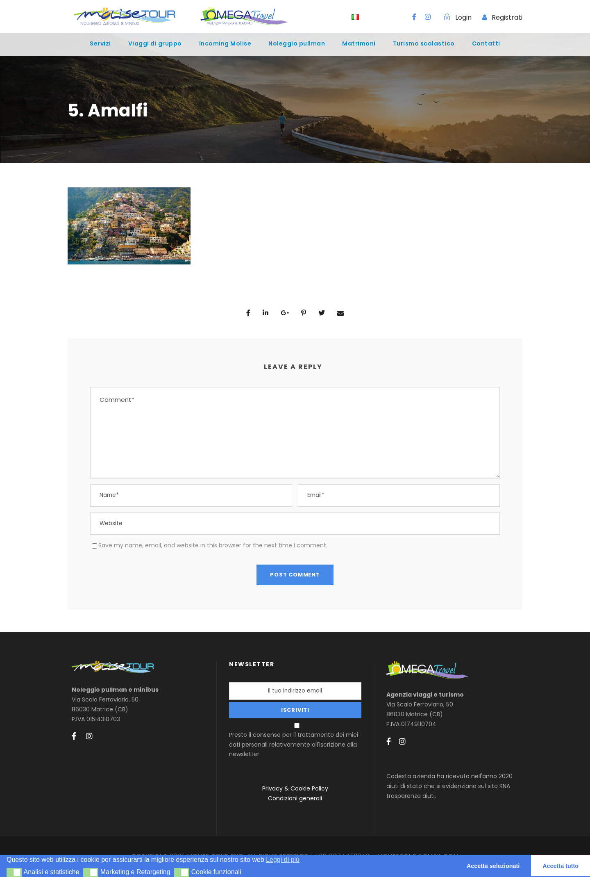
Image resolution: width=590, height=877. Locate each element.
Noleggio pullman (296, 43)
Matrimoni (359, 43)
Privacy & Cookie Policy (295, 788)
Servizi (100, 43)
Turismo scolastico (424, 43)
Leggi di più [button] (283, 859)
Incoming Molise (225, 43)
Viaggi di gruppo (155, 43)
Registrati (507, 17)
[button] (14, 872)
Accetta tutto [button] (560, 866)
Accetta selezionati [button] (493, 866)
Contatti (486, 43)
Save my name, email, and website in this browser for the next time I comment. (212, 545)
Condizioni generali (295, 798)
